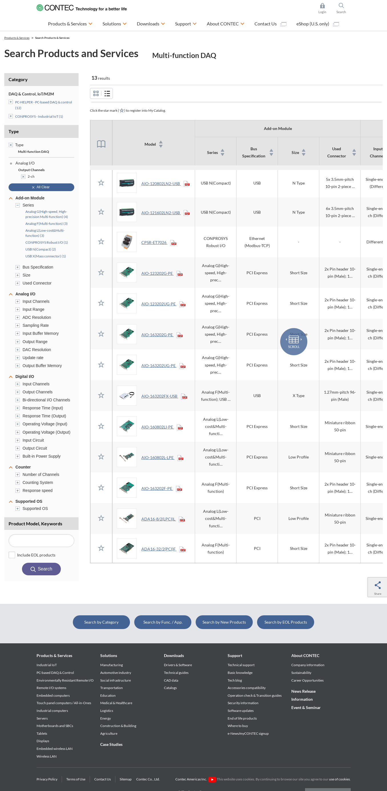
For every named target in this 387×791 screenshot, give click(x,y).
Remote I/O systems (51, 688)
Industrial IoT (47, 665)
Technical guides (176, 672)
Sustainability (301, 672)
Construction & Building (118, 726)
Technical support (241, 665)
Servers (42, 718)
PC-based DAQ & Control (55, 672)
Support (183, 23)
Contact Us (270, 24)
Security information (243, 703)
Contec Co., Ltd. (148, 779)
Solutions (112, 23)
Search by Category (101, 622)
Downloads (148, 23)
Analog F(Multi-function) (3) (46, 223)
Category (18, 79)
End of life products (242, 718)
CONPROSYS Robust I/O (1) (46, 242)
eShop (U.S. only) (317, 24)
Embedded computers (53, 695)
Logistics (106, 710)
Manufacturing (111, 665)
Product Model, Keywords (35, 523)
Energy (105, 718)
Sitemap (126, 779)
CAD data (171, 680)
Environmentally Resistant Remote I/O (65, 680)
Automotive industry (115, 672)
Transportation (111, 688)
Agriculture (108, 733)
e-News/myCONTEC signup (248, 733)
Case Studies (111, 744)
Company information (307, 665)
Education (108, 695)
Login (322, 12)
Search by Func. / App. (163, 622)
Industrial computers (52, 710)
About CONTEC (223, 23)
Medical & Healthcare (116, 703)
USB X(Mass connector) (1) (45, 256)
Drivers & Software (178, 665)
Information (302, 699)
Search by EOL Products (285, 622)
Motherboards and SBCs (55, 726)
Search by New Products (224, 622)
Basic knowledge (240, 672)
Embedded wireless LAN (55, 748)
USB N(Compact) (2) (40, 249)
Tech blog (235, 680)
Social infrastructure (115, 680)
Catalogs (170, 688)
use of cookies (339, 779)
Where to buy (238, 726)
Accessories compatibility (247, 688)
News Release (303, 691)
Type (14, 131)
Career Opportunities (307, 680)
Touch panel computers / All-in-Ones (64, 703)
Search (341, 12)
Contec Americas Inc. (195, 779)
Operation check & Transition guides (255, 695)
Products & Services (67, 23)
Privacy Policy (47, 779)
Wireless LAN (47, 756)
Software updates (241, 710)
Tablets (42, 733)
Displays (43, 741)
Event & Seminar (306, 707)
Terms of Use (75, 779)
